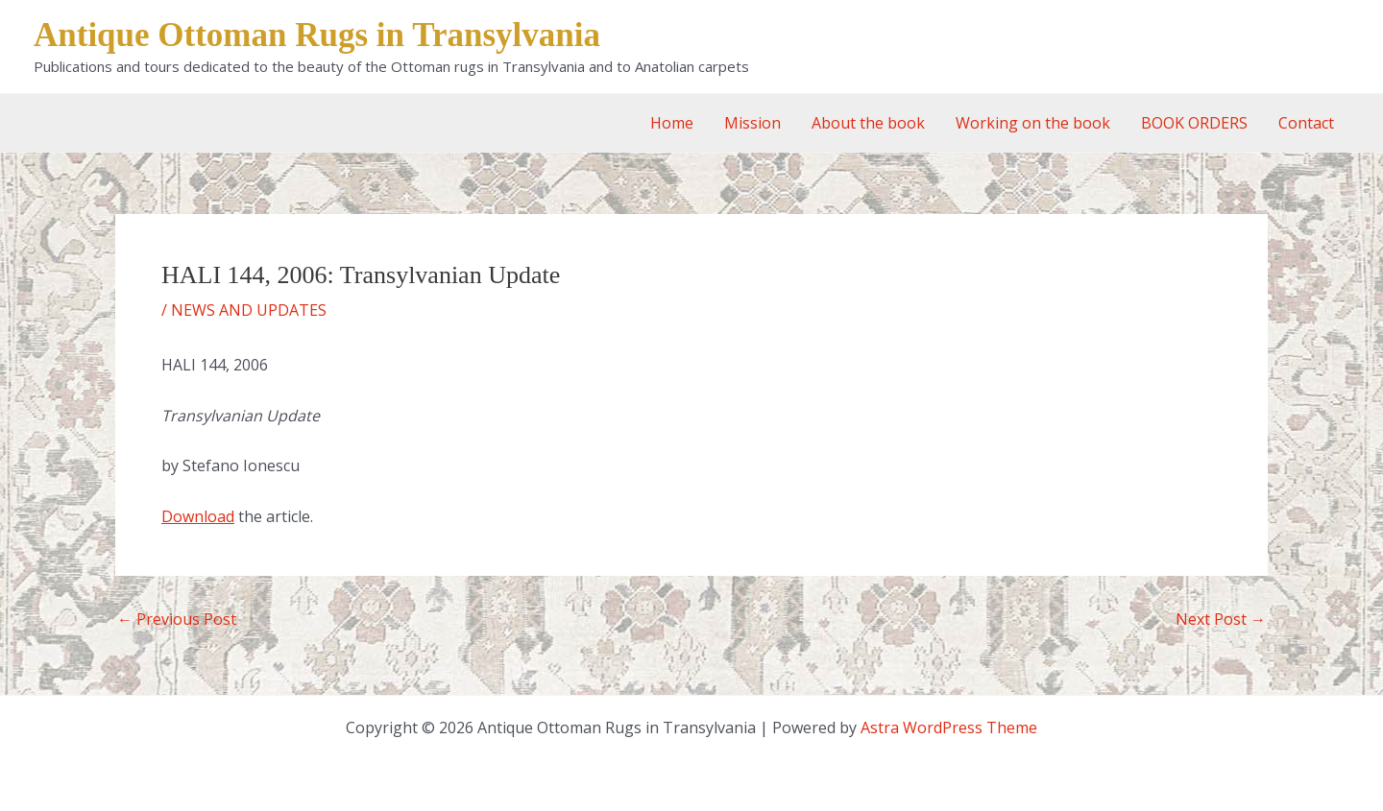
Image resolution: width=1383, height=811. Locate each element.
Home (671, 122)
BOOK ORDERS (1194, 122)
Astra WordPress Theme (949, 727)
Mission (752, 122)
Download (197, 516)
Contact (1306, 122)
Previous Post (176, 619)
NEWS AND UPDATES (249, 310)
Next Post (1221, 619)
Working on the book (1033, 122)
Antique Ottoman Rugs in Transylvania (317, 35)
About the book (868, 122)
